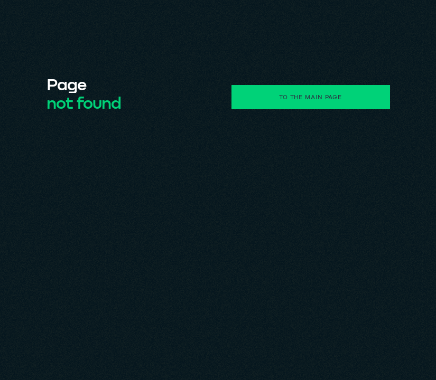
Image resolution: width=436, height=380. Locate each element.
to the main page (310, 96)
